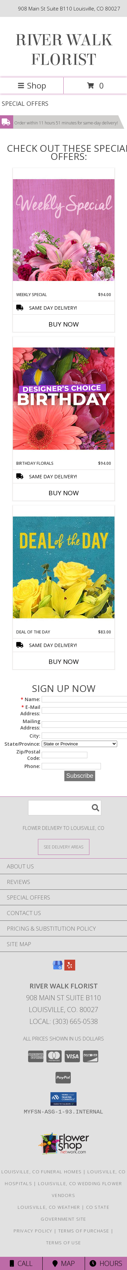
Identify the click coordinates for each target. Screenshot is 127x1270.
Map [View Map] (63, 1263)
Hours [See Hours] (105, 1263)
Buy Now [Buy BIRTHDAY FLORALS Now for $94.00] (63, 492)
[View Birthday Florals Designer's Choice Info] (63, 398)
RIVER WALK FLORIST (63, 50)
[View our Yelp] (69, 968)
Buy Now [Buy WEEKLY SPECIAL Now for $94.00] (63, 324)
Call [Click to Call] (21, 1263)
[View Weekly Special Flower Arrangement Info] (63, 229)
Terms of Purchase (83, 1231)
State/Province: (22, 744)
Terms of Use (63, 1243)
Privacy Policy (33, 1231)
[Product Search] (64, 807)
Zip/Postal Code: (28, 754)
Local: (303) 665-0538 (63, 1021)
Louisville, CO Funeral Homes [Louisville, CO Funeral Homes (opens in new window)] (41, 1172)
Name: (30, 699)
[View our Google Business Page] (57, 968)
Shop (32, 85)
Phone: (32, 766)
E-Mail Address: (30, 710)
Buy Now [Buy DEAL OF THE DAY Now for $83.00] (63, 661)
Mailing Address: (30, 724)
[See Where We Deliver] (63, 846)
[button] (63, 1099)
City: (34, 736)
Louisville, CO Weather (49, 1207)
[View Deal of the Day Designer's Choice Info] (63, 567)
